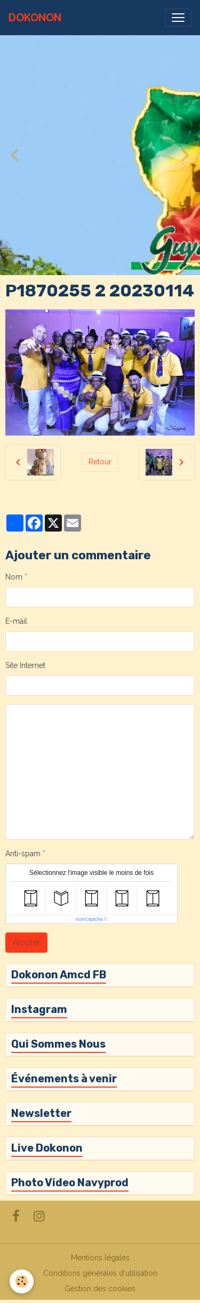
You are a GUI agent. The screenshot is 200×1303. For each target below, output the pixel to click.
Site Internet (25, 665)
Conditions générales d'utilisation (100, 1273)
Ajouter (26, 942)
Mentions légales (100, 1257)
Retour (100, 461)
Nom (13, 577)
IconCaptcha (89, 919)
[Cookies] (22, 1281)
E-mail (16, 621)
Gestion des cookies (100, 1288)
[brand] (35, 18)
